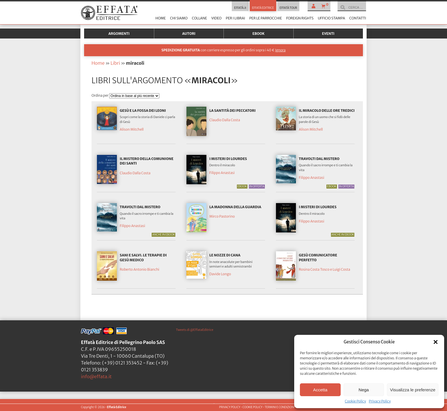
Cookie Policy (355, 401)
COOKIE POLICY (252, 407)
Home (160, 18)
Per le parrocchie (265, 18)
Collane (199, 18)
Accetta (320, 389)
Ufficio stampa (331, 18)
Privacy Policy (380, 401)
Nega (364, 389)
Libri (115, 63)
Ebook (259, 33)
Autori (188, 33)
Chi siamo (178, 18)
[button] (435, 342)
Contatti (357, 18)
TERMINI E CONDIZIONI (279, 407)
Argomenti (118, 33)
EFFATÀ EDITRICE (263, 8)
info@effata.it (96, 376)
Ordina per (100, 95)
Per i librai (235, 18)
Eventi (328, 33)
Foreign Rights (300, 18)
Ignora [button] (280, 50)
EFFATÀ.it (240, 8)
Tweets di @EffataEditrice (194, 330)
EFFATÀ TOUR (288, 8)
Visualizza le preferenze (412, 389)
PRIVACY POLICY (229, 407)
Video (216, 18)
